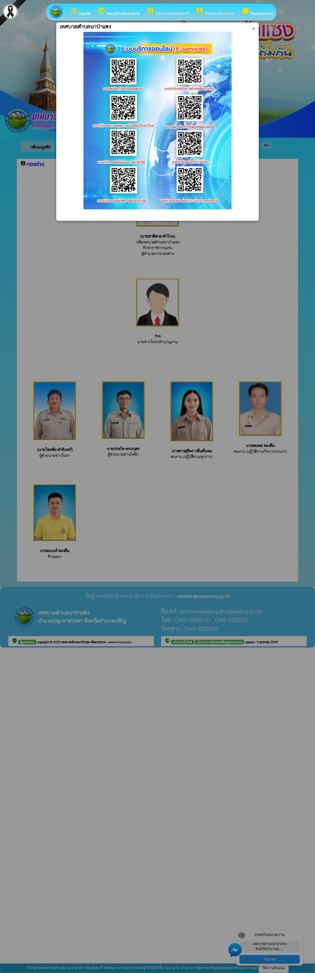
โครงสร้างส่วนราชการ (119, 11)
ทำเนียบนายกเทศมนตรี (168, 11)
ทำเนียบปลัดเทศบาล (215, 11)
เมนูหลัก (80, 11)
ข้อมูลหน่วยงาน (257, 11)
